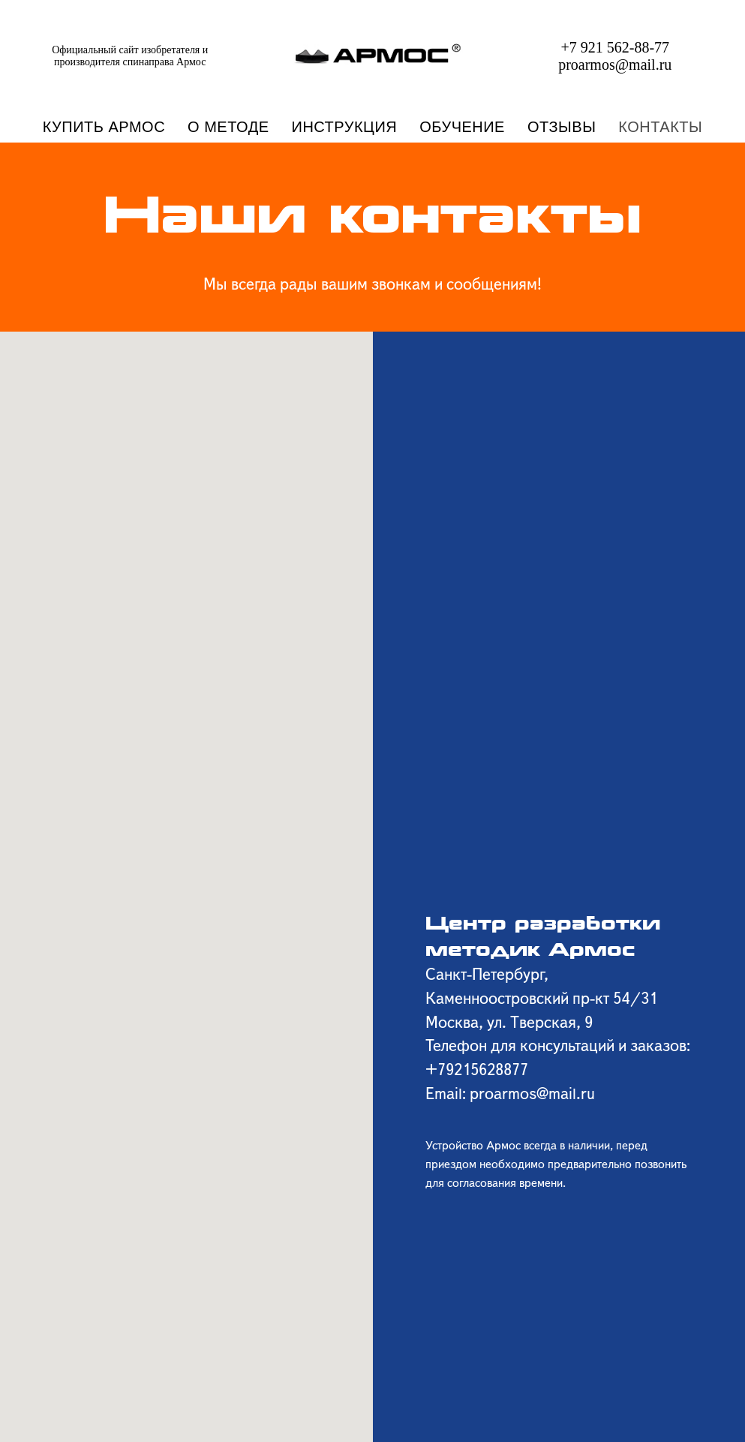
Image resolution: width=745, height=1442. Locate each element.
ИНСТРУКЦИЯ (345, 127)
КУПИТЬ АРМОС (104, 127)
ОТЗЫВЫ (561, 127)
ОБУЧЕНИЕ (462, 127)
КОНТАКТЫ (660, 127)
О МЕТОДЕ (228, 127)
